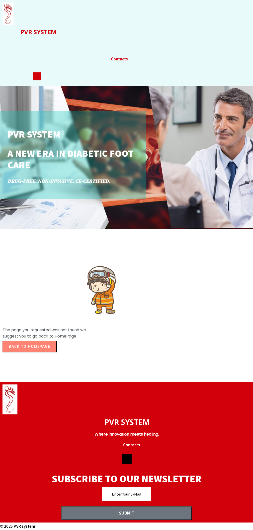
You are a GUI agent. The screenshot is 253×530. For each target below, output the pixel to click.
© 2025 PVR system (17, 526)
